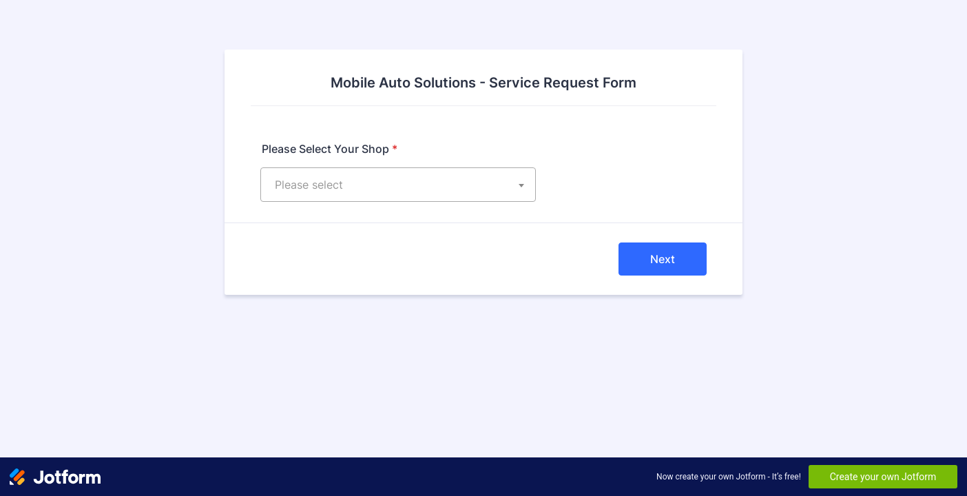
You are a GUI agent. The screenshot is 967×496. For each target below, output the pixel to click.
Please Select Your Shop (329, 149)
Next (662, 259)
